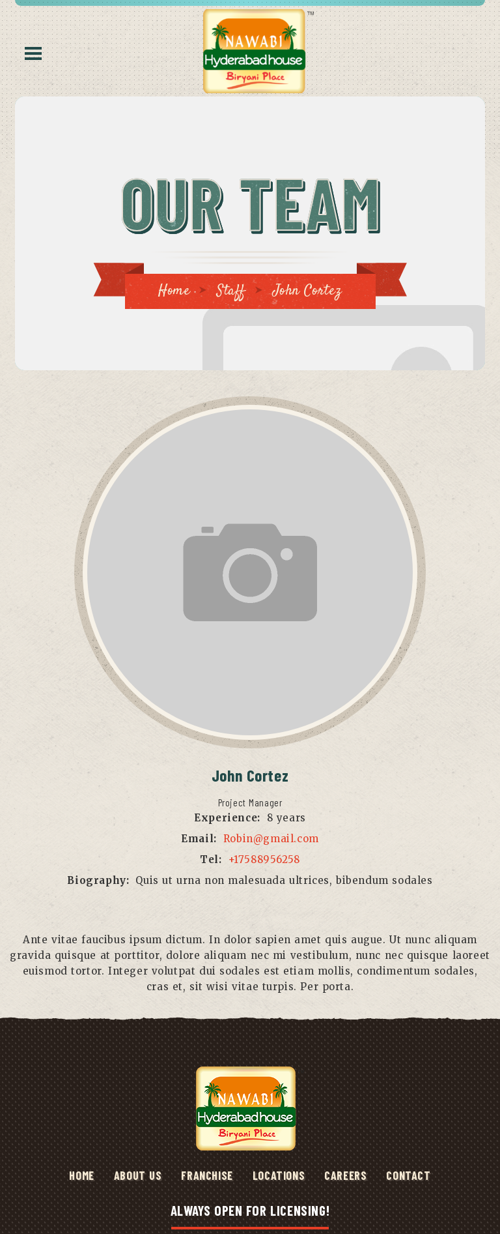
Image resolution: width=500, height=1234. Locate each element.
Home (173, 290)
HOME (81, 1175)
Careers (345, 1175)
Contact (408, 1175)
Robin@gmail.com (271, 838)
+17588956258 (264, 859)
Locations (279, 1175)
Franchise (206, 1175)
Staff (231, 290)
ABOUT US (138, 1175)
